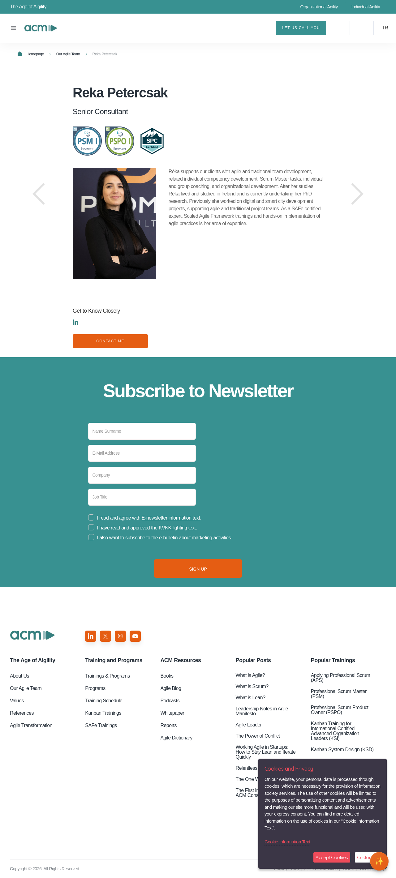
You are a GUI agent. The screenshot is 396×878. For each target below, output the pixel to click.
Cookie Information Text (287, 841)
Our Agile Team (68, 54)
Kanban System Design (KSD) (342, 749)
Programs (95, 688)
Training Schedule (103, 700)
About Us (19, 676)
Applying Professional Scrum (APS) (340, 678)
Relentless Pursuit (254, 768)
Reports (168, 725)
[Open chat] (379, 861)
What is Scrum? (252, 686)
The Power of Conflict (258, 736)
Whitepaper (172, 713)
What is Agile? (250, 675)
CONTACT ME (110, 341)
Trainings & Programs (107, 676)
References (22, 713)
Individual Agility (365, 6)
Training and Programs (113, 660)
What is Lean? (250, 697)
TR (385, 27)
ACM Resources (180, 660)
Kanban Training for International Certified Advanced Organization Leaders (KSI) (335, 731)
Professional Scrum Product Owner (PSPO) (339, 710)
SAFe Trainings (101, 725)
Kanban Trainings (103, 713)
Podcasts (169, 700)
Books (166, 676)
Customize (367, 857)
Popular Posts (253, 660)
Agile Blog (170, 688)
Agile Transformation (31, 725)
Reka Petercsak (40, 28)
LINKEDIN (75, 322)
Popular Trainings (333, 660)
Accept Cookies (332, 857)
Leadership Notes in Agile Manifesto (262, 711)
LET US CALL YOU (301, 28)
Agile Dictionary (176, 737)
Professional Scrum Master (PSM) (339, 694)
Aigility (32, 660)
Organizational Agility (319, 6)
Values (17, 700)
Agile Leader (249, 724)
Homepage (31, 53)
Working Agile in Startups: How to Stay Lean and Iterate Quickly (266, 752)
